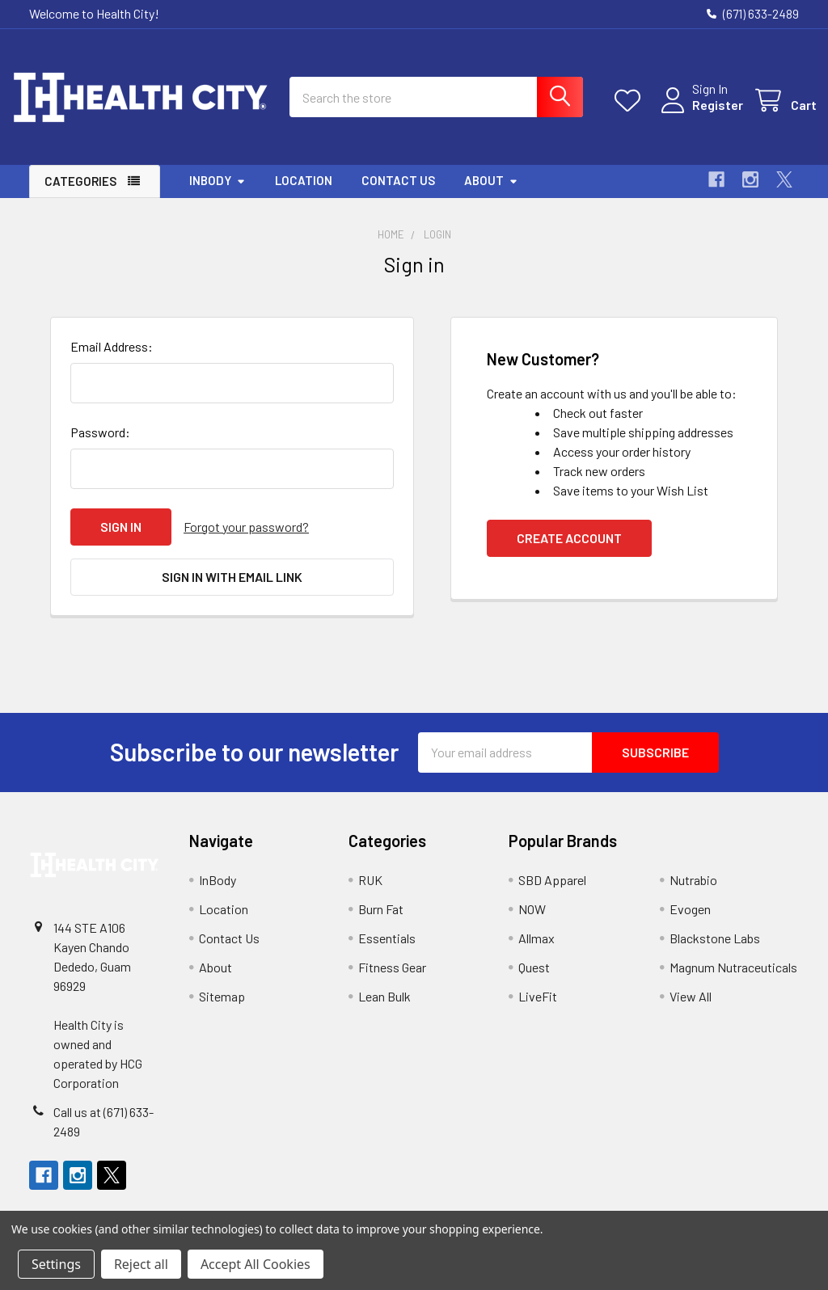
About (491, 194)
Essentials (387, 951)
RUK (370, 892)
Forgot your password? (246, 539)
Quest (534, 980)
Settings (56, 1264)
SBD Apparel (552, 892)
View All (691, 1009)
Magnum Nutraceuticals (733, 980)
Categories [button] (80, 195)
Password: (100, 445)
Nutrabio (693, 892)
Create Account (569, 551)
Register (699, 113)
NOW (532, 922)
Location (303, 194)
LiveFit (537, 1009)
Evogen (690, 922)
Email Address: (111, 359)
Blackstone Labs (715, 951)
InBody (217, 194)
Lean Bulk (384, 1009)
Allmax (536, 951)
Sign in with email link (232, 589)
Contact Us (398, 194)
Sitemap (222, 1009)
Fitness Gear (392, 980)
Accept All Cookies (255, 1264)
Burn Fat (380, 922)
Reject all (141, 1264)
